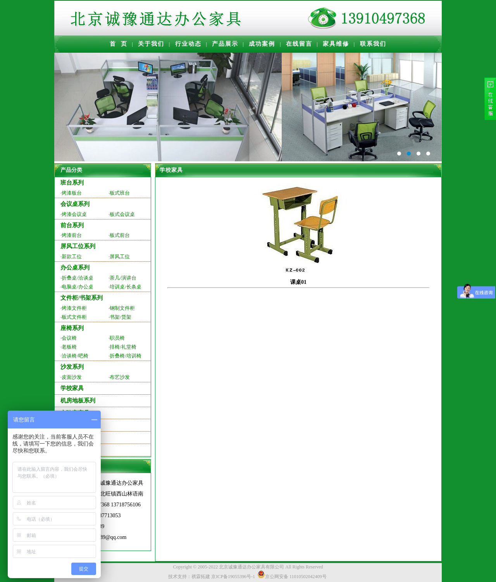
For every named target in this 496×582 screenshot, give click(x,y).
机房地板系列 (77, 400)
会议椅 (69, 338)
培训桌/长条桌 (125, 287)
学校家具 (72, 388)
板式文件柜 (74, 317)
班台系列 (72, 183)
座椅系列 (72, 328)
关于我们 (151, 44)
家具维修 (336, 44)
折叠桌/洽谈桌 (77, 278)
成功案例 (262, 44)
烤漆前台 (72, 235)
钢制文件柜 (122, 308)
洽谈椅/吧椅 (75, 356)
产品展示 (225, 44)
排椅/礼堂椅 (123, 347)
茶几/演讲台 (123, 278)
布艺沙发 (120, 377)
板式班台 (120, 193)
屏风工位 (120, 256)
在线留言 (299, 44)
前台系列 (72, 225)
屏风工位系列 (77, 246)
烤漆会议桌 (74, 214)
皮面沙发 (72, 377)
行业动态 (188, 44)
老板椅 (69, 347)
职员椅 (117, 338)
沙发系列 (72, 367)
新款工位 (72, 256)
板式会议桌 (122, 214)
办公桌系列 (75, 267)
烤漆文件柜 (74, 308)
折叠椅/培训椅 (125, 356)
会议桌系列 (75, 204)
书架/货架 (120, 317)
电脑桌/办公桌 (77, 287)
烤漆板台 (72, 193)
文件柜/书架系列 (81, 298)
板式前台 (120, 235)
